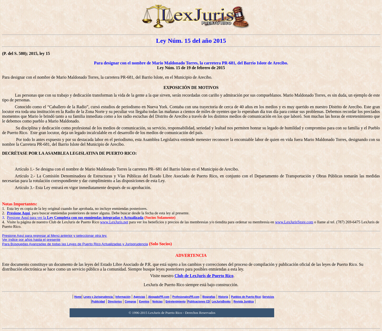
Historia (223, 296)
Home (78, 296)
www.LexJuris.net (114, 222)
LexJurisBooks (221, 301)
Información (122, 296)
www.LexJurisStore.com (294, 222)
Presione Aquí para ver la (75, 217)
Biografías (208, 296)
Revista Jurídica (244, 301)
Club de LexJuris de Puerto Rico (204, 275)
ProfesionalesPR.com (186, 296)
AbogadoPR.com (159, 296)
